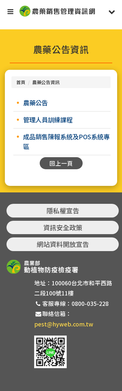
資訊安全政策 (62, 227)
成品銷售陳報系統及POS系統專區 (66, 141)
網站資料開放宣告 (63, 244)
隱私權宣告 (63, 210)
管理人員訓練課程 (48, 119)
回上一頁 (61, 163)
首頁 (20, 82)
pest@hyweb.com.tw (63, 324)
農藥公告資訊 (46, 82)
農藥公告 (35, 102)
